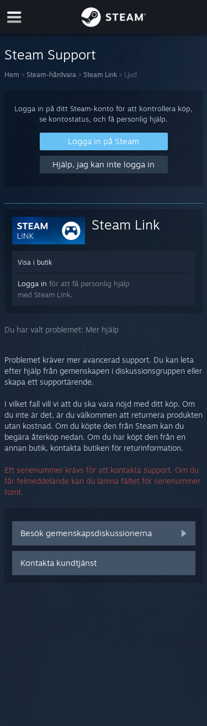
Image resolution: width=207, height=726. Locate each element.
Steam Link (100, 74)
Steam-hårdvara (51, 74)
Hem (11, 74)
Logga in (32, 283)
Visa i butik (35, 262)
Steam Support (50, 54)
